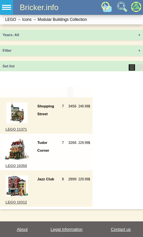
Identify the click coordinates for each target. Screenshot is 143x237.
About (22, 229)
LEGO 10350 (16, 166)
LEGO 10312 (16, 202)
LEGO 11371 (16, 129)
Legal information (66, 229)
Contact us (121, 229)
